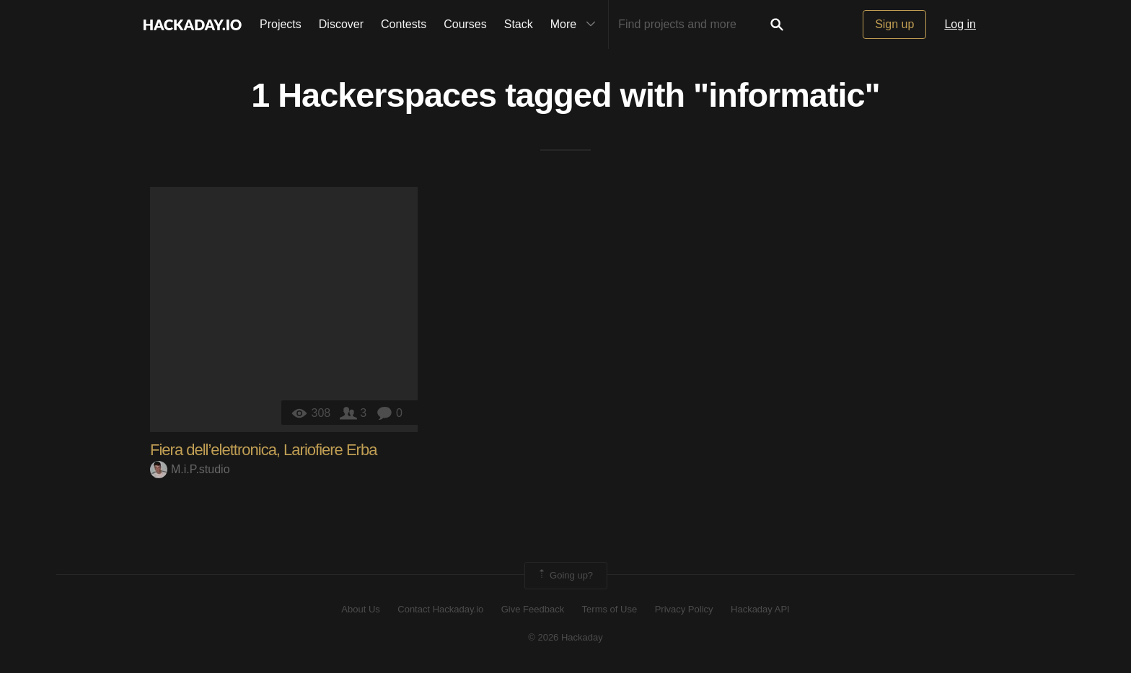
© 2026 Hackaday (565, 637)
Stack (518, 24)
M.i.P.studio (190, 469)
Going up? (565, 576)
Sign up (894, 24)
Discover (341, 24)
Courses (465, 24)
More (576, 24)
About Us (360, 609)
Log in (960, 24)
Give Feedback (532, 609)
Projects (281, 24)
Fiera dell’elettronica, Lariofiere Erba (263, 450)
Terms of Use (610, 609)
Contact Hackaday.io (440, 609)
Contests (403, 24)
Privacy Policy (684, 609)
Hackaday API (760, 609)
